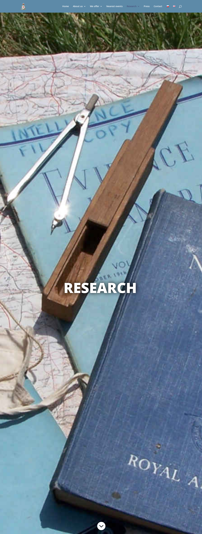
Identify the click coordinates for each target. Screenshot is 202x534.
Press (147, 6)
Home (65, 6)
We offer (94, 6)
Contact (158, 6)
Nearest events (114, 6)
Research (132, 6)
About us (78, 6)
